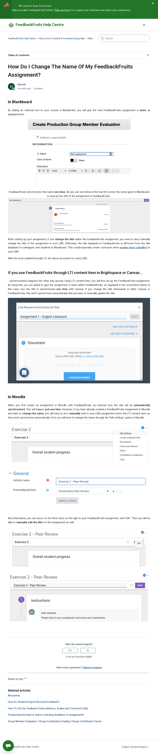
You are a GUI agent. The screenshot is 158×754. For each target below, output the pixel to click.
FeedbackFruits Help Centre (21, 38)
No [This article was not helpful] (88, 650)
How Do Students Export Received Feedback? (33, 701)
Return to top (17, 678)
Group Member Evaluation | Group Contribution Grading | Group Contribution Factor (55, 721)
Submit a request (92, 667)
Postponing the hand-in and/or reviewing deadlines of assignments (46, 714)
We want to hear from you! (34, 5)
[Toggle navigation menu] (144, 25)
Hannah (21, 84)
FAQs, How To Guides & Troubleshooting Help (61, 38)
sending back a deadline (133, 247)
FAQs (90, 38)
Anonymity (14, 695)
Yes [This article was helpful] (70, 650)
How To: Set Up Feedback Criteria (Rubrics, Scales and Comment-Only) (48, 708)
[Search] (124, 38)
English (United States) (136, 747)
